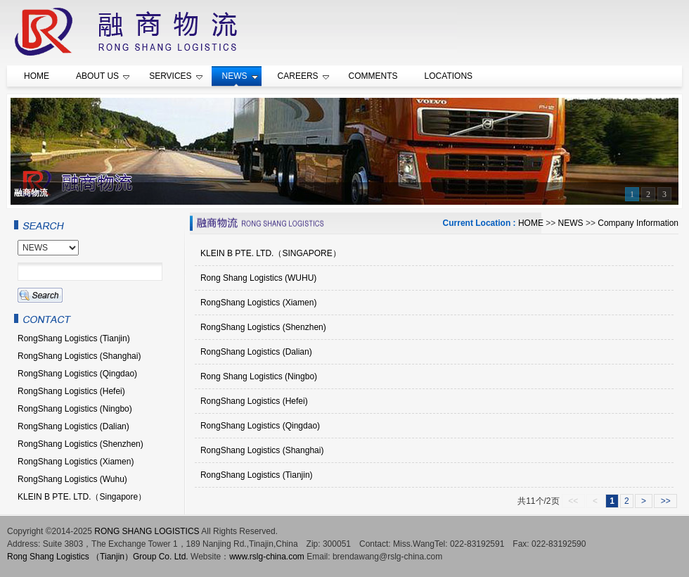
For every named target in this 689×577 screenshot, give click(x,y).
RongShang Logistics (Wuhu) (72, 479)
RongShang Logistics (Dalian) (256, 352)
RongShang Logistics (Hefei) (254, 401)
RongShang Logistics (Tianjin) (256, 475)
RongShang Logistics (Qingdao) (260, 426)
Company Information (638, 223)
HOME (530, 223)
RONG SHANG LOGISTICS (146, 531)
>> (665, 501)
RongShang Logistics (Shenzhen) (263, 327)
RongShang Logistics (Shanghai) (261, 450)
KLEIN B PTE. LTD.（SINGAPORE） (270, 253)
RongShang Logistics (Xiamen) (258, 302)
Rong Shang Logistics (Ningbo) (258, 376)
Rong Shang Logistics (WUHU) (258, 278)
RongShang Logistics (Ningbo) (75, 409)
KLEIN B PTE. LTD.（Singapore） (82, 497)
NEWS (571, 223)
